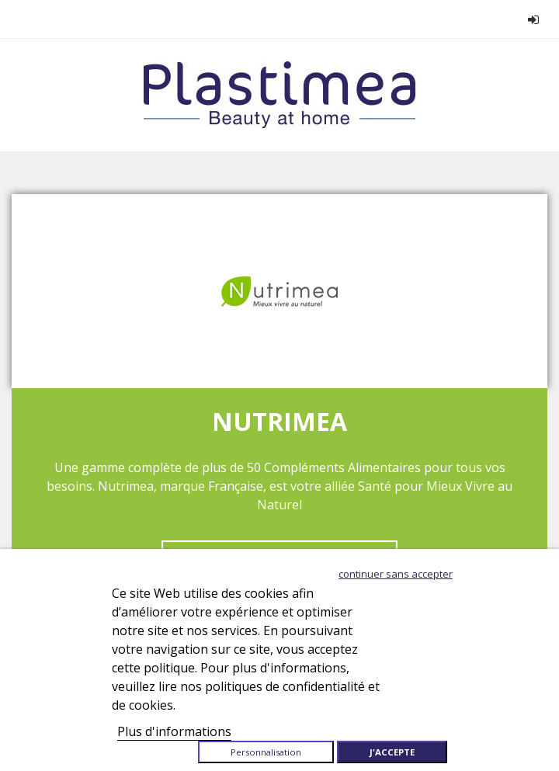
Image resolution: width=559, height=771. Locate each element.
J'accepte (392, 752)
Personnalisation (266, 752)
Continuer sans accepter (396, 574)
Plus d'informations (174, 731)
